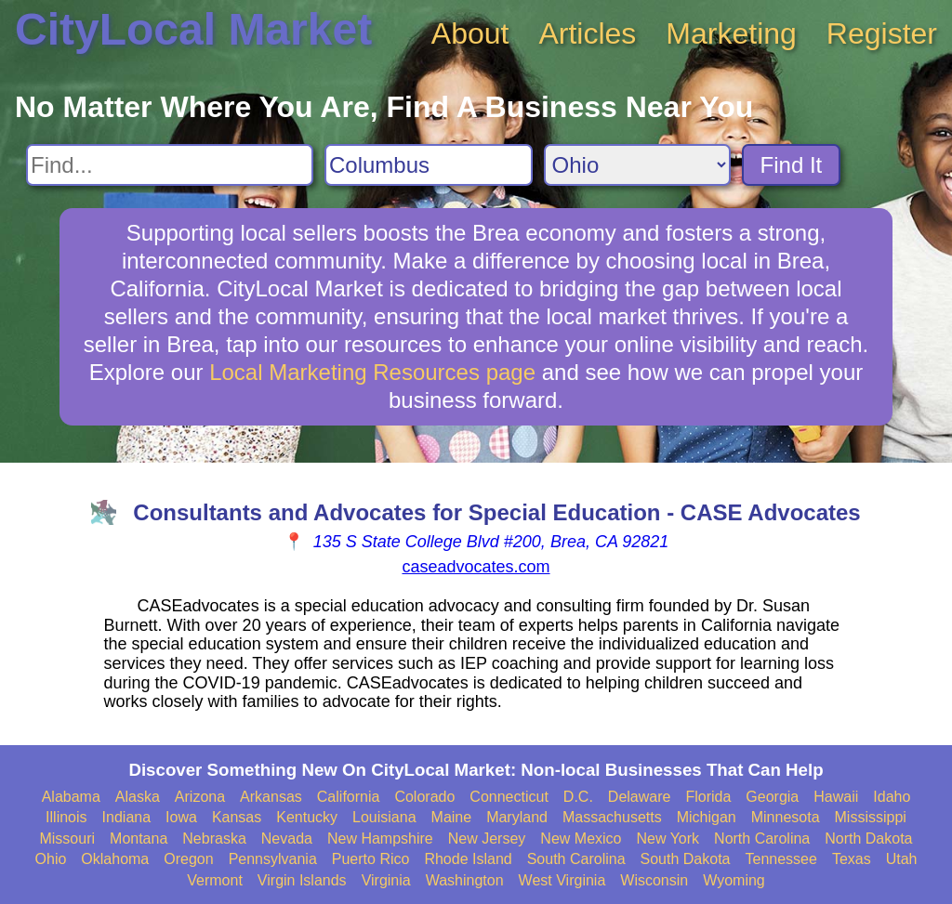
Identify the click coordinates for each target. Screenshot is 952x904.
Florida (708, 797)
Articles (587, 33)
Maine (451, 817)
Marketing (731, 33)
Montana (138, 838)
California (348, 797)
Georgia (772, 797)
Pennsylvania (273, 859)
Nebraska (213, 838)
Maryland (517, 817)
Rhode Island (467, 859)
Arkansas (271, 797)
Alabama (71, 797)
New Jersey (487, 838)
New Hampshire (380, 838)
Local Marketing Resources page (372, 372)
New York (667, 838)
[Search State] (637, 165)
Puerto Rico (371, 859)
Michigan (706, 817)
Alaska (137, 797)
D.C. (578, 797)
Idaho (891, 797)
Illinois (66, 817)
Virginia (386, 880)
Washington (465, 880)
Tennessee (780, 859)
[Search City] (428, 165)
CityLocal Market (193, 29)
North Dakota (868, 838)
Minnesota (785, 817)
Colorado (424, 797)
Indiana (127, 817)
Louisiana (384, 817)
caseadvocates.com (475, 566)
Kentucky (306, 817)
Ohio (51, 859)
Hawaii (835, 797)
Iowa (181, 817)
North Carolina (762, 838)
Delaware (639, 797)
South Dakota (686, 859)
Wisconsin (654, 880)
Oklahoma (115, 859)
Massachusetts (612, 817)
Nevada (286, 838)
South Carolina (576, 859)
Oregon (188, 859)
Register (881, 33)
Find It (791, 164)
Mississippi (870, 817)
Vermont (215, 880)
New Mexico (580, 838)
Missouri (67, 838)
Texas (851, 859)
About (470, 33)
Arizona (200, 797)
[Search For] (169, 165)
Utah (902, 859)
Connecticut (509, 797)
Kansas (236, 817)
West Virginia (562, 880)
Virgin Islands (302, 880)
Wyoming (734, 880)
